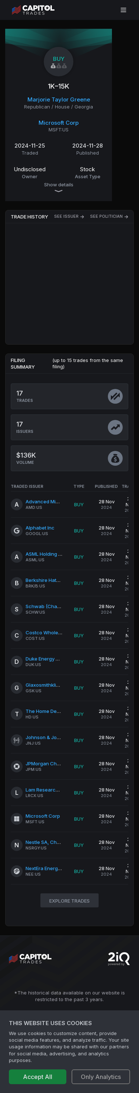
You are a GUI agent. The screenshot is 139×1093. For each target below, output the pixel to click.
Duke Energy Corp (46, 659)
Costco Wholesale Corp (53, 632)
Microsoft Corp (59, 122)
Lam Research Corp (48, 790)
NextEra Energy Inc (47, 868)
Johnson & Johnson (48, 737)
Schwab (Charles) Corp (53, 606)
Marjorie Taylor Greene (58, 99)
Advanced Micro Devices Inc (58, 501)
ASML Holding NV (45, 554)
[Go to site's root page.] (41, 10)
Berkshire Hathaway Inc (53, 580)
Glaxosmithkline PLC (49, 685)
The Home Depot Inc (49, 711)
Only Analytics (101, 1076)
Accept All (37, 1076)
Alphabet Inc (40, 528)
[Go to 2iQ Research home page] (119, 959)
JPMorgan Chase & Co (51, 763)
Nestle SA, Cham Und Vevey (57, 842)
